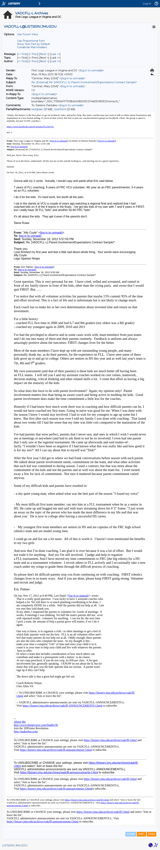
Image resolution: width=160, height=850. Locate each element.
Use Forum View (27, 34)
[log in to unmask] (91, 70)
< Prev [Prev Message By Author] (33, 61)
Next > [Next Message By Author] (44, 61)
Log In (147, 3)
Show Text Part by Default (33, 44)
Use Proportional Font (31, 40)
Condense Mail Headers (32, 47)
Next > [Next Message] (44, 54)
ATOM (131, 834)
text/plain (37, 109)
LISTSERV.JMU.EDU (14, 845)
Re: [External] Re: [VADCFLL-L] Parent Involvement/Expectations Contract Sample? (84, 82)
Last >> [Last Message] (55, 54)
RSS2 (151, 834)
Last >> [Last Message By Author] (55, 61)
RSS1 (141, 834)
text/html (60, 109)
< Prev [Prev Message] (33, 54)
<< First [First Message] (22, 54)
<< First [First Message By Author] (22, 61)
